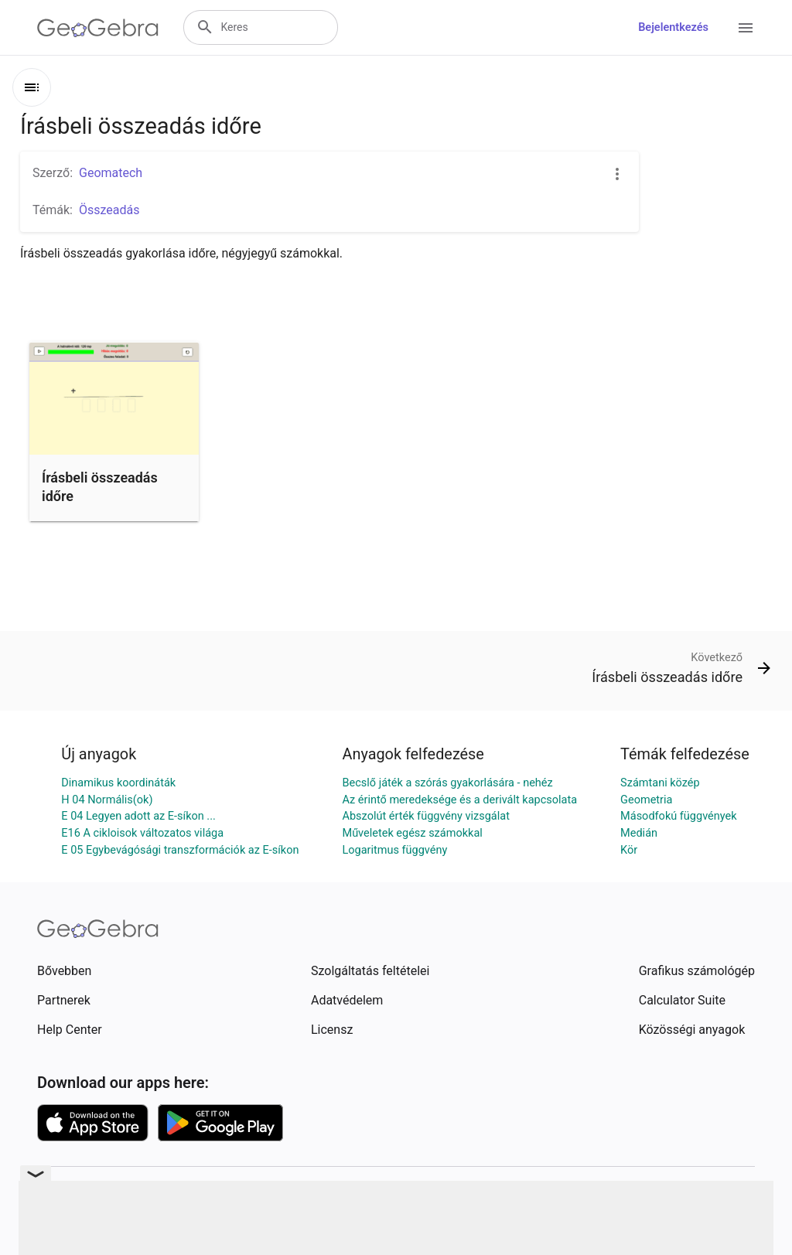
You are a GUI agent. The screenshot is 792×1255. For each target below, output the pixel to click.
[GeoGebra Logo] (98, 28)
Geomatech (110, 172)
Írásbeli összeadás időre (100, 486)
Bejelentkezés (673, 27)
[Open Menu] (745, 28)
